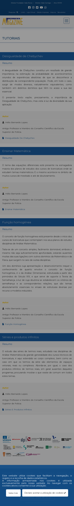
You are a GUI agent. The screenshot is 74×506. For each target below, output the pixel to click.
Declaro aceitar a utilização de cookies (45, 493)
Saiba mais (13, 493)
